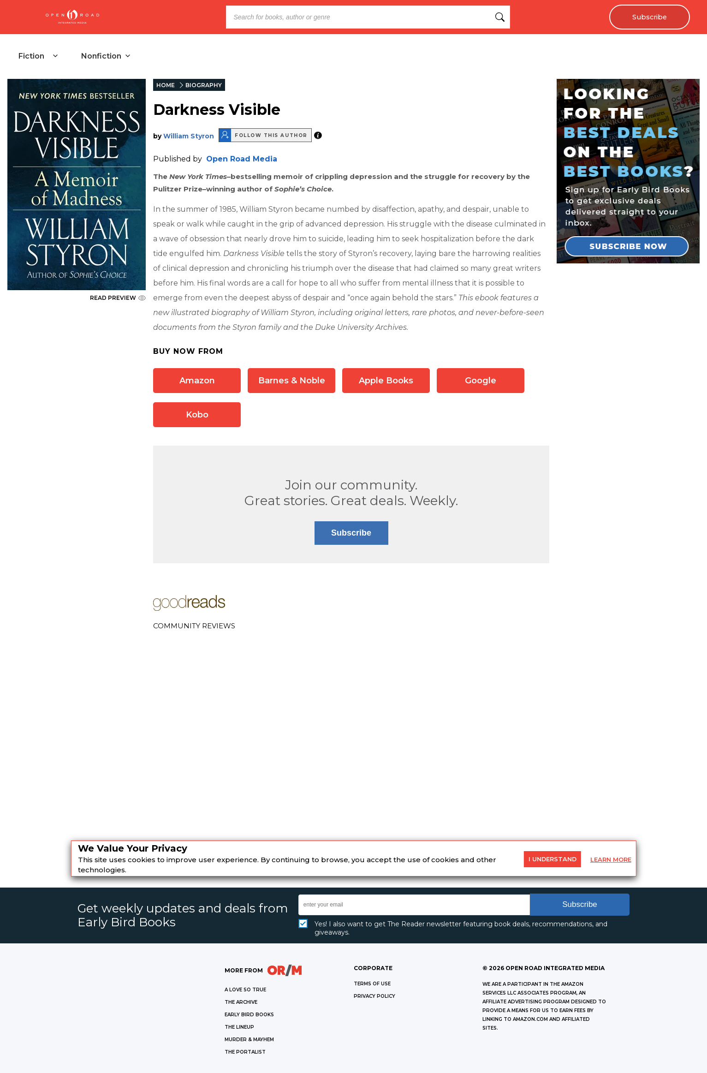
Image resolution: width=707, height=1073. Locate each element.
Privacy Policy (374, 996)
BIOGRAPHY (203, 85)
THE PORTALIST (245, 1052)
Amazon (197, 381)
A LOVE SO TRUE (245, 990)
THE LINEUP (239, 1027)
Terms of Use (372, 984)
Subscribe (649, 17)
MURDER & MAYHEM (249, 1040)
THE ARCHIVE (241, 1002)
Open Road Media (241, 159)
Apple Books (386, 381)
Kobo (197, 415)
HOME (165, 85)
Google (480, 381)
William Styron (188, 136)
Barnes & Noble (291, 381)
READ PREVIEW (118, 297)
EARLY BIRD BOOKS (249, 1015)
